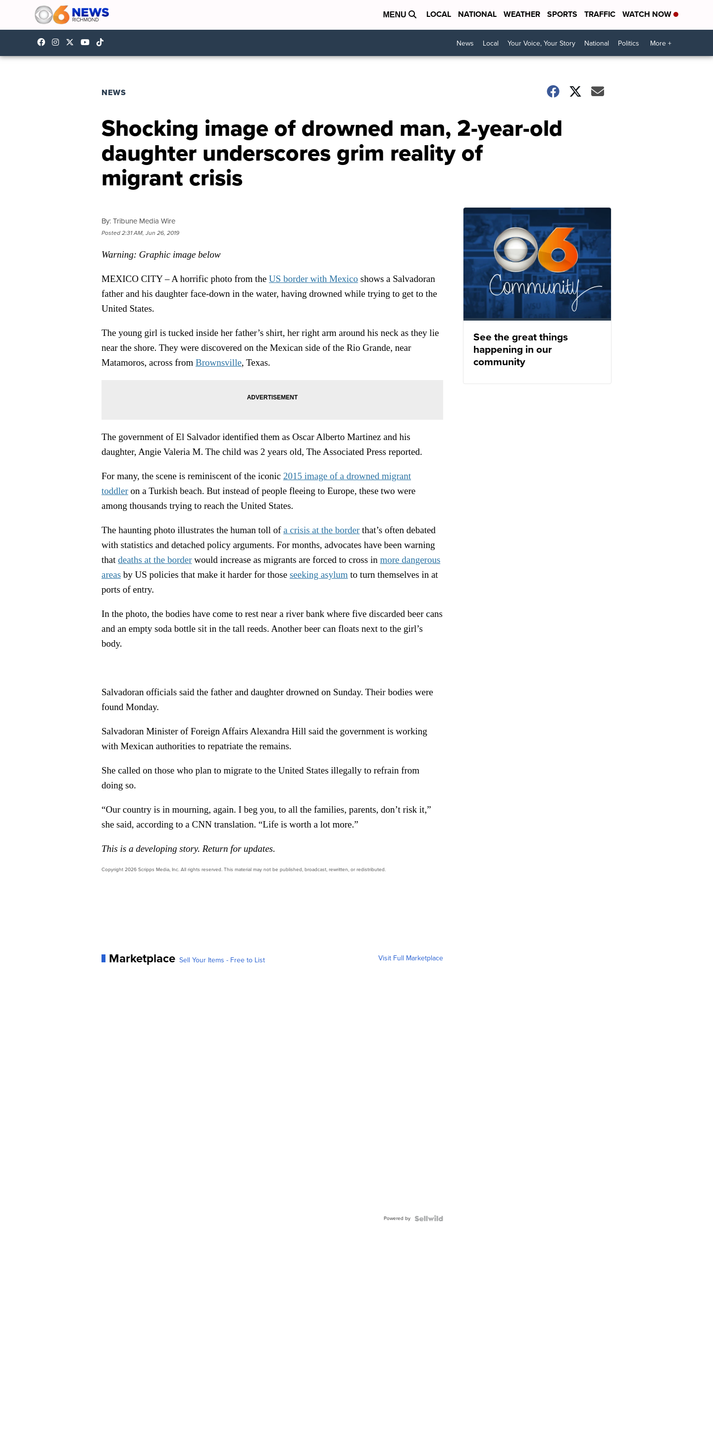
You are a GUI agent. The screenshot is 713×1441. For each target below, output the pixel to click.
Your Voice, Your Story (541, 43)
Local (438, 14)
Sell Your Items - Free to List (222, 960)
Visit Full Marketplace (410, 958)
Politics (628, 43)
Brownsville (219, 362)
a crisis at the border (321, 530)
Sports (562, 14)
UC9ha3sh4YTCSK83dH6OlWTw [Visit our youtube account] (88, 42)
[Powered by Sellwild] (428, 1218)
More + (660, 43)
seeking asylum (319, 574)
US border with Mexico (313, 279)
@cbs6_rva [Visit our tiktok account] (102, 42)
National (477, 14)
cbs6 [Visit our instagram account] (58, 42)
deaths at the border (155, 559)
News (465, 43)
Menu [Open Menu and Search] (399, 14)
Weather (522, 14)
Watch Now (650, 14)
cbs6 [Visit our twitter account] (72, 42)
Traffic (599, 14)
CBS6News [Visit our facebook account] (43, 42)
